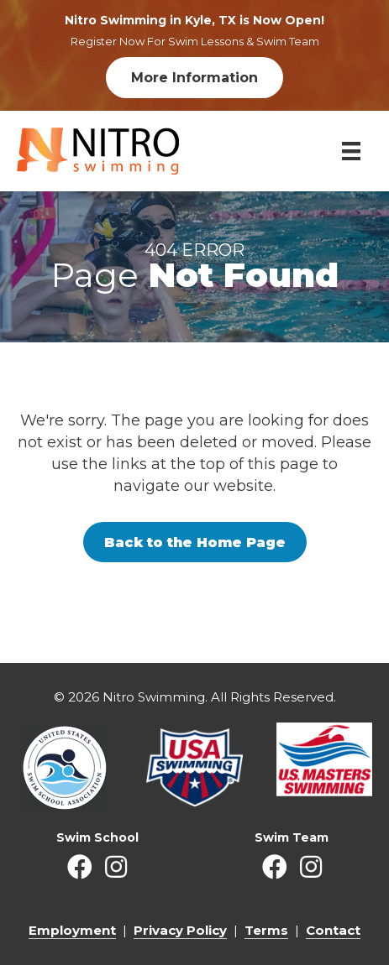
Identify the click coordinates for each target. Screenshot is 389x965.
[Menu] (351, 151)
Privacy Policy (180, 930)
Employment (72, 930)
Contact (333, 930)
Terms (266, 930)
